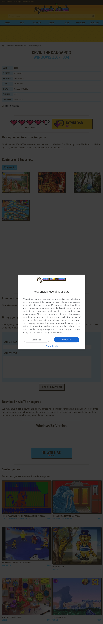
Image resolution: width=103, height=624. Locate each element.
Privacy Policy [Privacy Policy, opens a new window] (57, 332)
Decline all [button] (36, 339)
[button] (51, 345)
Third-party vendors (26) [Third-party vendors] (49, 314)
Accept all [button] (66, 339)
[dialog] (51, 312)
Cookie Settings (43, 332)
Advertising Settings (40, 329)
